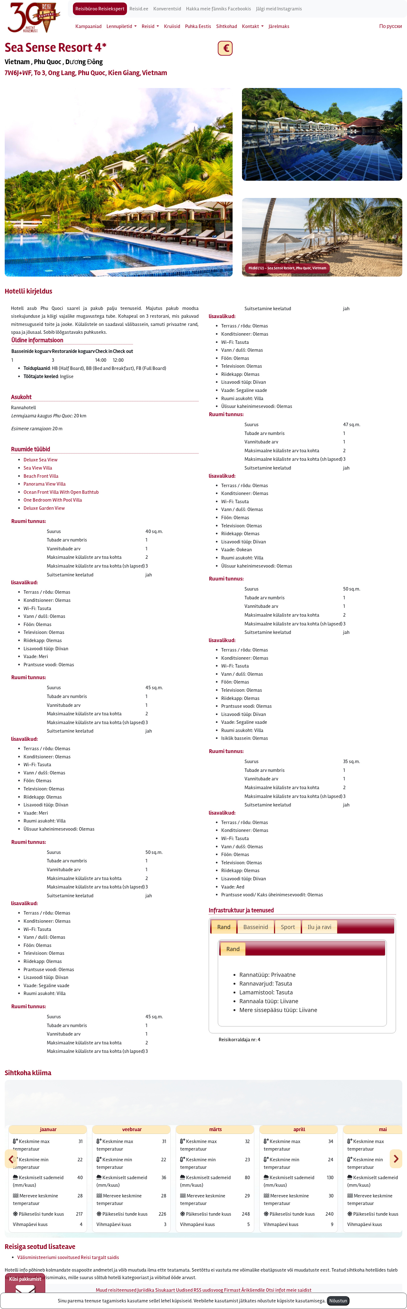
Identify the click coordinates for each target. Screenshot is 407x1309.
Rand (224, 927)
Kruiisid (172, 26)
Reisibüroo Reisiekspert (99, 9)
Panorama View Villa (45, 484)
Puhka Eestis (198, 26)
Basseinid (255, 927)
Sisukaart (165, 1290)
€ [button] (225, 48)
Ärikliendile (253, 1290)
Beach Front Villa (41, 476)
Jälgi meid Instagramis (279, 9)
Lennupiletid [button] (120, 26)
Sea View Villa (38, 468)
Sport (288, 927)
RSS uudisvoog (208, 1290)
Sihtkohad (226, 26)
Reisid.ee (138, 9)
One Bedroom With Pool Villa (53, 500)
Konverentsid (167, 9)
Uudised (184, 1290)
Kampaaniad (88, 26)
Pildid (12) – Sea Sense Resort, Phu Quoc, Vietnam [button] (287, 268)
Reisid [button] (148, 26)
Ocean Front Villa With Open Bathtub (61, 492)
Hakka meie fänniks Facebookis (218, 9)
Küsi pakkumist (25, 1289)
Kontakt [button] (251, 26)
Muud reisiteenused (116, 1290)
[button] (119, 182)
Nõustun (338, 1301)
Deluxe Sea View (41, 460)
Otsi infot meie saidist (288, 1290)
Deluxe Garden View (44, 508)
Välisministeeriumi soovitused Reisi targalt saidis (68, 1257)
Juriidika (145, 1290)
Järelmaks (279, 26)
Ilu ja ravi (319, 927)
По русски (390, 26)
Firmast (232, 1290)
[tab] (224, 926)
